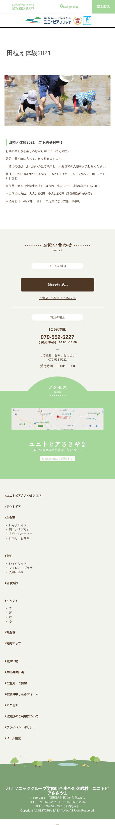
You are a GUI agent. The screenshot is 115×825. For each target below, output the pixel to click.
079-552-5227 (23, 9)
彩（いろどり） (19, 529)
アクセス (11, 705)
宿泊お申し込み (57, 285)
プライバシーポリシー (20, 727)
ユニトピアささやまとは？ (23, 495)
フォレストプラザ (20, 567)
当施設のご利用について (22, 716)
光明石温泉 (16, 572)
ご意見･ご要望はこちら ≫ (57, 298)
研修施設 (11, 583)
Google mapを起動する (57, 458)
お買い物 (11, 661)
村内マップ (13, 643)
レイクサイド (18, 525)
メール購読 (13, 738)
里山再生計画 (14, 672)
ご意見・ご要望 (16, 683)
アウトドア (13, 506)
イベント (11, 601)
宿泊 (8, 556)
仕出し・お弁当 (19, 538)
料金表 (10, 632)
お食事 (10, 517)
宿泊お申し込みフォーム (22, 694)
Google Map (69, 7)
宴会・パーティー (20, 534)
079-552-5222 (57, 359)
